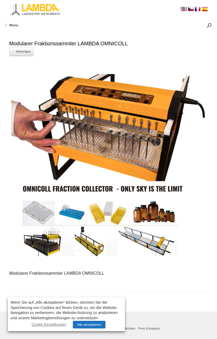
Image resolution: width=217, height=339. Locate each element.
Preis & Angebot (149, 328)
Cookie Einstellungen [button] (49, 324)
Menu (11, 25)
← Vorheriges (21, 51)
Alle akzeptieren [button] (89, 325)
